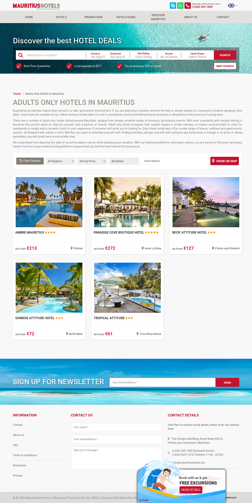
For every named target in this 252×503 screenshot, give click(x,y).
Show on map (224, 161)
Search (225, 55)
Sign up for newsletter (58, 381)
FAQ (15, 445)
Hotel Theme (197, 53)
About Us (190, 17)
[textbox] (54, 55)
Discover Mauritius (158, 17)
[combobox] (54, 55)
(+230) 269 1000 (202, 6)
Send (227, 382)
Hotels (61, 17)
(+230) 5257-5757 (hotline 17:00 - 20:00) (197, 454)
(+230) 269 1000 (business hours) (193, 450)
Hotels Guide (125, 17)
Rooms (169, 53)
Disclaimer (19, 465)
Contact (223, 17)
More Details (191, 489)
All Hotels (117, 161)
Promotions (94, 17)
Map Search (225, 66)
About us (18, 435)
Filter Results (30, 161)
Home (29, 17)
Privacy (17, 475)
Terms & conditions (25, 455)
